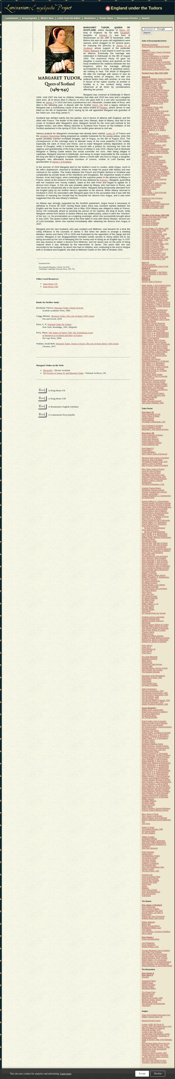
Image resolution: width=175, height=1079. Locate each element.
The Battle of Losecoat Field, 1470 (155, 249)
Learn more (65, 1073)
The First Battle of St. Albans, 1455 (155, 228)
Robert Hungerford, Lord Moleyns (154, 390)
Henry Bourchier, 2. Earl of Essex (154, 560)
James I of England (61, 162)
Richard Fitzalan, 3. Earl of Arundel (155, 100)
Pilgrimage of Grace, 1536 (152, 678)
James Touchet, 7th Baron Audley (155, 386)
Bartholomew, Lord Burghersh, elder (155, 69)
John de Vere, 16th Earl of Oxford (154, 545)
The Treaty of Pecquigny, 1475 (153, 255)
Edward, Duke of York (150, 134)
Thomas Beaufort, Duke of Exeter (154, 175)
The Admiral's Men (149, 865)
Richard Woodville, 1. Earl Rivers (154, 272)
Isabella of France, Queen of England (156, 52)
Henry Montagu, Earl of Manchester (155, 964)
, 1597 (150, 871)
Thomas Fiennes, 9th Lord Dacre (154, 589)
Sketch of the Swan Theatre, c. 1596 (156, 1047)
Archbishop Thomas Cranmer (153, 490)
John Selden (147, 930)
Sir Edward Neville (149, 571)
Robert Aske (146, 680)
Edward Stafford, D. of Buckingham (155, 501)
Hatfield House (147, 983)
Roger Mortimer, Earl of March (153, 66)
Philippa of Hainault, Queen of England (157, 79)
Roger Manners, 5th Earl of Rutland (155, 789)
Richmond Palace (148, 985)
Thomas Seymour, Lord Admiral (154, 547)
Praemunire (146, 896)
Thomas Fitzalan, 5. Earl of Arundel (155, 153)
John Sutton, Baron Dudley (152, 374)
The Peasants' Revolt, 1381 (152, 107)
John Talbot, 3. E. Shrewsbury (153, 365)
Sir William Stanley (149, 321)
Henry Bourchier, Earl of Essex (153, 325)
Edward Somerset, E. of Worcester (155, 797)
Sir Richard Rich (148, 498)
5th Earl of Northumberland (154, 528)
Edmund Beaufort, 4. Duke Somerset (156, 306)
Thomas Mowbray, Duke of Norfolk (155, 120)
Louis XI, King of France (151, 202)
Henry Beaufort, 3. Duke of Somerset (156, 304)
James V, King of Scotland (152, 463)
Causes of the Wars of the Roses (154, 217)
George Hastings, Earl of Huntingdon (156, 566)
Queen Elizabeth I (149, 452)
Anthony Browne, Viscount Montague (156, 808)
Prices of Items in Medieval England (155, 47)
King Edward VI (148, 448)
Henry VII (124, 30)
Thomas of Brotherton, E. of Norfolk (155, 56)
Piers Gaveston (148, 54)
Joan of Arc (146, 200)
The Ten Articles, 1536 (150, 697)
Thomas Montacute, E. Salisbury (154, 170)
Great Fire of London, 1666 (152, 998)
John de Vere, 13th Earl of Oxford (154, 348)
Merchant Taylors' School (151, 1000)
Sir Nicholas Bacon (149, 716)
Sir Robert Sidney (148, 742)
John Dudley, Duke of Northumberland (156, 507)
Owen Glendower (148, 143)
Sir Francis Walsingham (151, 714)
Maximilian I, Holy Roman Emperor (155, 429)
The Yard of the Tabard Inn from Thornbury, (154, 1061)
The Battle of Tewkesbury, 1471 (154, 253)
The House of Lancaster (151, 219)
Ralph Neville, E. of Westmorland (154, 119)
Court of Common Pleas (151, 877)
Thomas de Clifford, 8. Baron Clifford (156, 350)
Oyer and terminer (149, 894)
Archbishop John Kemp (151, 187)
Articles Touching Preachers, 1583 (155, 704)
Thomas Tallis (147, 666)
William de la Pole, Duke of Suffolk (155, 168)
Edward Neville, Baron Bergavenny (155, 291)
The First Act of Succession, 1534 (155, 693)
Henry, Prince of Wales (150, 909)
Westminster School (149, 1002)
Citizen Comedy (148, 869)
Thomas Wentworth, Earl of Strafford (156, 951)
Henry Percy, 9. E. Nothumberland (155, 774)
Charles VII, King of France (152, 198)
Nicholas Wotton (148, 609)
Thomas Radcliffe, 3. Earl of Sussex (155, 757)
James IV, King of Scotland (152, 460)
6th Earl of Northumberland (154, 532)
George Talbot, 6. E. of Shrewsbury (155, 734)
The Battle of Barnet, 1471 (152, 251)
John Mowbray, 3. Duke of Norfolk (155, 327)
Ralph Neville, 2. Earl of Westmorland (156, 285)
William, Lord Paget (149, 573)
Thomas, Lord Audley (150, 494)
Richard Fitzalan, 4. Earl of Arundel (155, 111)
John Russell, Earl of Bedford (153, 515)
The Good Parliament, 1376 (152, 103)
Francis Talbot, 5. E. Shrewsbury (154, 524)
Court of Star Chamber (150, 880)
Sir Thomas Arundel (149, 596)
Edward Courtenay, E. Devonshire (155, 753)
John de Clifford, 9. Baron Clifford (154, 352)
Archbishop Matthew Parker (152, 744)
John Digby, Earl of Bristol (152, 952)
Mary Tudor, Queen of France (153, 469)
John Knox (146, 824)
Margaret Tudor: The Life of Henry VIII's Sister (72, 316)
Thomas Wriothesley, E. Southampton (156, 496)
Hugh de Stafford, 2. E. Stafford (154, 130)
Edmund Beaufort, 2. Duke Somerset (156, 302)
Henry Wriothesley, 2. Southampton (155, 765)
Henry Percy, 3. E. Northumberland (155, 335)
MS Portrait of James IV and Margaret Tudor (63, 373)
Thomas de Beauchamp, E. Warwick (156, 115)
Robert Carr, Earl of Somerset (153, 916)
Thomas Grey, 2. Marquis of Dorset (155, 517)
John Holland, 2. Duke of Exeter (154, 183)
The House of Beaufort (150, 223)
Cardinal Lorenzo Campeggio (153, 617)
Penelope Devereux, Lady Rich (154, 750)
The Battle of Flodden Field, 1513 (154, 462)
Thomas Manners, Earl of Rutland (155, 556)
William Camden (148, 837)
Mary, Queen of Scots (150, 814)
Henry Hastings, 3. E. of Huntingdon (155, 786)
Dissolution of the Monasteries (153, 676)
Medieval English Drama (151, 1021)
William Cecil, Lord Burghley (152, 710)
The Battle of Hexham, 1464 (152, 246)
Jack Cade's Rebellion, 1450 (153, 403)
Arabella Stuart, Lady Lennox (153, 918)
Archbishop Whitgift (149, 839)
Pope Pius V (146, 653)
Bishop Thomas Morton (151, 926)
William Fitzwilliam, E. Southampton (155, 577)
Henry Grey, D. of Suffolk (151, 518)
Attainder (145, 888)
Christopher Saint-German (152, 664)
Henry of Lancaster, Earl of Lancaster (156, 62)
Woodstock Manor (149, 988)
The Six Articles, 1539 (150, 698)
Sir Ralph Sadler (148, 803)
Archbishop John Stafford (151, 185)
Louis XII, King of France (151, 471)
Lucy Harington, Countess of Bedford (156, 932)
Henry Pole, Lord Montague (152, 553)
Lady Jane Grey (148, 594)
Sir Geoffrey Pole (148, 554)
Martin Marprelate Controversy (153, 841)
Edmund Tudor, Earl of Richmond (154, 310)
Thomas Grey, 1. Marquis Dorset (154, 355)
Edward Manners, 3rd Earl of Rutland (156, 755)
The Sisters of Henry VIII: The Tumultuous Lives (70, 332)
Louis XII (110, 133)
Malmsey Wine (147, 996)
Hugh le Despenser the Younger (154, 67)
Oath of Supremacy (149, 689)
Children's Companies (150, 863)
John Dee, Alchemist (150, 848)
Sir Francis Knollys (149, 729)
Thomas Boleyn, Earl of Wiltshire (154, 511)
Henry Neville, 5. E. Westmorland (154, 535)
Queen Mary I (147, 450)
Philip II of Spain (148, 827)
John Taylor (146, 611)
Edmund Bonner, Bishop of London (155, 625)
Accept (142, 1073)
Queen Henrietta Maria (150, 939)
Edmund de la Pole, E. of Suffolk (154, 371)
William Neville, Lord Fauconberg (154, 293)
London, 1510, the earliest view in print (156, 1026)
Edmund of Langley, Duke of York (154, 94)
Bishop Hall (146, 924)
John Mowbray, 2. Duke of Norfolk (155, 151)
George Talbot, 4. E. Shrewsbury (154, 522)
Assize (144, 886)
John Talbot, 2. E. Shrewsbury (153, 363)
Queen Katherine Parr (150, 445)
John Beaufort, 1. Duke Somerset (154, 300)
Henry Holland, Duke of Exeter (153, 340)
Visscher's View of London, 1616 (154, 1053)
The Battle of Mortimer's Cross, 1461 (156, 238)
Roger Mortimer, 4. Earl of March (154, 124)
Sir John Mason (148, 607)
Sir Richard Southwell (150, 587)
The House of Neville (150, 225)
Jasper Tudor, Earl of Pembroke (154, 312)
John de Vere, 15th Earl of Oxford (154, 543)
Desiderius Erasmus (149, 659)
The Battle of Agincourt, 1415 (153, 206)
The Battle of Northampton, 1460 (154, 234)
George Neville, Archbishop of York (155, 299)
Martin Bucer (147, 661)
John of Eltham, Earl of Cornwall (154, 83)
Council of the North (149, 882)
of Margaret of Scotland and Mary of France (62, 335)
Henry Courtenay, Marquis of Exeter (155, 568)
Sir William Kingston (149, 583)
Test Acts (145, 977)
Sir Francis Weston (149, 590)
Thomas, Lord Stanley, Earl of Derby (156, 319)
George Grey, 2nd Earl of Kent (153, 382)
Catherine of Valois (149, 189)
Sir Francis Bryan (148, 539)
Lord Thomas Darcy (149, 683)
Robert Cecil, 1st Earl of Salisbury (155, 712)
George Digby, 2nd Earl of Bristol (154, 954)
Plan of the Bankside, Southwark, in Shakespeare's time (155, 1037)
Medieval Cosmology (150, 45)
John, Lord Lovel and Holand (153, 393)
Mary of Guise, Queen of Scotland (155, 465)
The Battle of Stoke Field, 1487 (154, 259)
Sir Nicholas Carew (149, 541)
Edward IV (105, 35)
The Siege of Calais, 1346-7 (152, 86)
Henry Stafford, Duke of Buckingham (156, 316)
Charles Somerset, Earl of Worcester (156, 520)
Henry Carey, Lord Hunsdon (152, 725)
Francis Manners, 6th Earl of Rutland (156, 791)
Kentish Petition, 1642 (150, 947)
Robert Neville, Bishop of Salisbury (155, 295)
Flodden (103, 107)
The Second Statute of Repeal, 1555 (156, 700)
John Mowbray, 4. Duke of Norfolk (155, 329)
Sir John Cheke (148, 602)
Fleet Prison (146, 884)
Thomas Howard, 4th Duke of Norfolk (156, 780)
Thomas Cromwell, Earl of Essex (154, 492)
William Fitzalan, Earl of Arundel (154, 342)
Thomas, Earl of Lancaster (152, 60)
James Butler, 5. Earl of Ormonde (154, 376)
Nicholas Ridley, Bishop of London (155, 626)
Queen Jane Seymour (150, 439)
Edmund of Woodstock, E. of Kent (155, 58)
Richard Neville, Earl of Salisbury (154, 287)
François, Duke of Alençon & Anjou (155, 810)
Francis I (104, 180)
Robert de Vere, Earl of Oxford (153, 117)
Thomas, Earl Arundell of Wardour (155, 795)
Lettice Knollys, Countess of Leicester (156, 733)
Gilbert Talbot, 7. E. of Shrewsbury (155, 738)
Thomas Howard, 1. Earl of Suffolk (155, 784)
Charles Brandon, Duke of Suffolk (154, 509)
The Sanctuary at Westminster (153, 1004)
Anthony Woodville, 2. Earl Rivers (154, 274)
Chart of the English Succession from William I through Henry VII (156, 1016)
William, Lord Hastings (150, 338)
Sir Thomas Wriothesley (151, 581)
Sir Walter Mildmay (149, 801)
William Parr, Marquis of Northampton (156, 763)
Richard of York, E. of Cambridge (154, 98)
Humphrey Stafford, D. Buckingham (155, 314)
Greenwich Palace (149, 981)
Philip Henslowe (148, 852)
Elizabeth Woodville (149, 270)
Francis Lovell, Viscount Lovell (153, 395)
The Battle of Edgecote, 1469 (153, 247)
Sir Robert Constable (150, 685)
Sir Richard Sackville (150, 598)
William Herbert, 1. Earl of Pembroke (156, 344)
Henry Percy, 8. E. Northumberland (155, 772)
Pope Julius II (147, 645)
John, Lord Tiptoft (148, 194)
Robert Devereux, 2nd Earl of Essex (155, 748)
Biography (48, 370)
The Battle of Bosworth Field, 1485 (155, 257)
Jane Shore (146, 276)
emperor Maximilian (50, 136)
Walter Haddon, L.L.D (150, 604)
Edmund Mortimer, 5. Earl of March (155, 136)
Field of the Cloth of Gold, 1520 (154, 477)
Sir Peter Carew (148, 606)
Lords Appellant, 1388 (150, 109)
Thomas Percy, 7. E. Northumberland (156, 770)
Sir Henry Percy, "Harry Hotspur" (154, 139)
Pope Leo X (146, 647)
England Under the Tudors (60, 324)
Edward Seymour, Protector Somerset (156, 549)
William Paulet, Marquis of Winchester (156, 537)
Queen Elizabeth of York (151, 414)
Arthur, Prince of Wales (150, 416)
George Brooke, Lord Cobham (153, 585)
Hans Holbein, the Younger (152, 670)
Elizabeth (124, 32)
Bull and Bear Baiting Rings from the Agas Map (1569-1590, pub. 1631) (156, 1044)
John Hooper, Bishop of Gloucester (155, 628)
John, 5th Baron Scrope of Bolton (154, 384)
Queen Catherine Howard (151, 443)
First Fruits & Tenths (149, 890)
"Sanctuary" (146, 1005)
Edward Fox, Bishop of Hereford (154, 642)
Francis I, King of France (151, 473)
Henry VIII (97, 105)
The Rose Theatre (149, 860)
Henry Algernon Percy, (150, 526)
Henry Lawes (147, 933)
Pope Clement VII (148, 649)
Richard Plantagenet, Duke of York (155, 266)
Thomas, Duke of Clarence (152, 156)
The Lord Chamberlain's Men (153, 867)
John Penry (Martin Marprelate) (154, 842)
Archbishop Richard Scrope (152, 147)
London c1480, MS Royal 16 (153, 1024)
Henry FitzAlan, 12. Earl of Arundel (155, 793)
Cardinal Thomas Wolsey (151, 488)
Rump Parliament (148, 945)
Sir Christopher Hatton (150, 752)
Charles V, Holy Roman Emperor (154, 479)
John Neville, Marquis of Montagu (154, 297)
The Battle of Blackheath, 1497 (154, 422)
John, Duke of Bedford (150, 158)
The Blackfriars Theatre (151, 856)
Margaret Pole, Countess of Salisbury (156, 551)
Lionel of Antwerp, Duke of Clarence (155, 90)
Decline (158, 1073)
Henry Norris (147, 592)
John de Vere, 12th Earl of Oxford (154, 346)
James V (50, 102)
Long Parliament (148, 943)
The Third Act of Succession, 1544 (155, 695)
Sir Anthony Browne (149, 579)
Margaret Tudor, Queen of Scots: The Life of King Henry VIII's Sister (87, 343)
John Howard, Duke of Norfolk (153, 331)
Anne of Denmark (148, 907)
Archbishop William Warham (152, 636)
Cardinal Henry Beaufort (151, 177)
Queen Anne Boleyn (149, 437)
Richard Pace (147, 662)
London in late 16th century (152, 1032)
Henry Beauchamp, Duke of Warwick (156, 174)
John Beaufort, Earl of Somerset (154, 179)
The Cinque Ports (148, 992)
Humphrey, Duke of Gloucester (154, 160)
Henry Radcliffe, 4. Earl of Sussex (155, 759)
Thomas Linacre (148, 632)
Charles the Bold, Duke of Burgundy (155, 204)
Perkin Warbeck (91, 50)
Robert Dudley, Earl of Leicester (154, 721)
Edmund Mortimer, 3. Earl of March (155, 122)
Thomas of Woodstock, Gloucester (155, 96)
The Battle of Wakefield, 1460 (153, 236)
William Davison (148, 799)
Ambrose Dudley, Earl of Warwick (154, 723)
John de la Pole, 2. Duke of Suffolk (155, 367)
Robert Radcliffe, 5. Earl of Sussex (155, 761)
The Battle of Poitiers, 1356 (152, 88)
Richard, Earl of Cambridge (152, 164)
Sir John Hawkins (148, 833)
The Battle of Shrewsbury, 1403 (154, 145)
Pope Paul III (147, 651)
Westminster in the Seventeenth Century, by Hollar (154, 1050)
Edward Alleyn (147, 854)
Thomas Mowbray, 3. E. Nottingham (155, 149)
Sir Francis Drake (148, 831)
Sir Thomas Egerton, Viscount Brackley (157, 727)
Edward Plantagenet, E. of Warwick (155, 361)
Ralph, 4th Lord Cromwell (151, 401)
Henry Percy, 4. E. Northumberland (155, 336)
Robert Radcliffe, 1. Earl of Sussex (155, 562)
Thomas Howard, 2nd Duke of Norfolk (156, 503)
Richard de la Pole (149, 373)
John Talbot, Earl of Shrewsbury (154, 162)
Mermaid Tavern (148, 994)
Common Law (147, 875)
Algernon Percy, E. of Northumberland (156, 962)
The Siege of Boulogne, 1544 (153, 484)
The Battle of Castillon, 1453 (153, 208)
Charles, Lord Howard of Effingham (155, 778)
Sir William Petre (148, 600)
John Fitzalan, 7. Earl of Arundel (154, 192)
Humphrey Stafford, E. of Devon (154, 318)
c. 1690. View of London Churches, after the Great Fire (155, 1058)
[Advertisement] (17, 36)
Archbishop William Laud (151, 928)
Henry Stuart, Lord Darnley (152, 816)
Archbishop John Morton (151, 359)
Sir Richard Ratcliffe (149, 397)
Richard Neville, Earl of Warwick (154, 289)
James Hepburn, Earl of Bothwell (154, 818)
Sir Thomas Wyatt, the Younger (154, 613)
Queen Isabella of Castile (151, 427)
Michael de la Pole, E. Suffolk (153, 128)
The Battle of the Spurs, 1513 (153, 475)
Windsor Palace (148, 987)
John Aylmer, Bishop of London (154, 630)
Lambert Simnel (148, 418)
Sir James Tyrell (148, 378)
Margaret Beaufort (149, 308)
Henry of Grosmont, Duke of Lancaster (156, 64)
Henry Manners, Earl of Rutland (154, 558)
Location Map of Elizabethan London (156, 1034)
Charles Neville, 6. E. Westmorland (155, 769)
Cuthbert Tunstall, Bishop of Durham (156, 638)
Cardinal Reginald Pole (150, 619)
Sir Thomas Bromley (149, 717)
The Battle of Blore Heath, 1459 (154, 230)
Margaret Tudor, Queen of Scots (68, 307)
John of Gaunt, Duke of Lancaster (155, 92)
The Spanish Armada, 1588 (152, 829)
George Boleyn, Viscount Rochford (155, 513)
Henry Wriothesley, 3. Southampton (155, 767)
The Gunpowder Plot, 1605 (152, 911)
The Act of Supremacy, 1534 (152, 691)
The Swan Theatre (149, 861)
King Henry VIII (50, 286)
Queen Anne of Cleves (150, 441)
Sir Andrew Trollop (149, 357)
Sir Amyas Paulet (148, 805)
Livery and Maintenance (151, 892)
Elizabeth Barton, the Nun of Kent (154, 668)
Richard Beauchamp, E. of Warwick (155, 172)
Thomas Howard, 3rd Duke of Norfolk (156, 505)
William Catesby (148, 399)
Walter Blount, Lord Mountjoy (153, 388)
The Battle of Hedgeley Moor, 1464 (155, 244)
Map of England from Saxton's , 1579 (153, 1029)
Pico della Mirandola (149, 657)
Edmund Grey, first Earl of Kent (154, 380)
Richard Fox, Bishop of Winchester (155, 640)
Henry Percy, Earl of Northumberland (156, 138)
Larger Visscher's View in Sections (155, 1055)
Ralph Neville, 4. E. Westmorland (154, 534)
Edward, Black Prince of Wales (153, 81)
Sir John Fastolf (148, 181)
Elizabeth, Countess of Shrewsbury (155, 736)
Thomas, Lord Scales (150, 391)
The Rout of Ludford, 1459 (152, 232)
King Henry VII (50, 284)
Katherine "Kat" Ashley (150, 731)
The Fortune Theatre (150, 858)
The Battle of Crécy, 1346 (151, 84)
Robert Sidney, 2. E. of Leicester (154, 960)
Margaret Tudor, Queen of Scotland (155, 458)
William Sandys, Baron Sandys (154, 575)
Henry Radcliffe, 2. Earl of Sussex (155, 564)
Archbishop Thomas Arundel (152, 113)
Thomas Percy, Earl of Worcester (154, 141)
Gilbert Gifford (147, 806)
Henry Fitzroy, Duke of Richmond (154, 454)
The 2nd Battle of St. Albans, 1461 (155, 240)
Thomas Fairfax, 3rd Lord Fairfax (154, 956)
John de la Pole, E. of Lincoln (153, 369)
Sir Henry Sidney (148, 740)
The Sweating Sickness (151, 672)
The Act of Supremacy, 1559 (152, 702)
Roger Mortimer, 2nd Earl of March (155, 102)
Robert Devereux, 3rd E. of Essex (155, 958)
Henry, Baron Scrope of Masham (154, 166)
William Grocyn (147, 634)
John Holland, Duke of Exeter (153, 126)
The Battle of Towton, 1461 (152, 242)
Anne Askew (146, 681)
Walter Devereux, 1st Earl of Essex (155, 746)
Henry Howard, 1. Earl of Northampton (156, 782)
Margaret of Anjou (148, 264)
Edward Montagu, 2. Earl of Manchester (157, 966)
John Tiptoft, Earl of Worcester (153, 354)
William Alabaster (148, 922)
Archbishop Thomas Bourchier (153, 323)
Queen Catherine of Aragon (152, 435)
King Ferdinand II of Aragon (152, 426)
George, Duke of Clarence (152, 282)
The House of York (149, 221)
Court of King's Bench (150, 878)
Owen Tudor (146, 191)
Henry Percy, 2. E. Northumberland (155, 333)
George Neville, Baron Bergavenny (155, 570)
